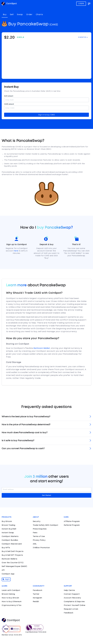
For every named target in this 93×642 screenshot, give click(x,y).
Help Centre (69, 590)
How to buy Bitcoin (10, 598)
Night (6, 579)
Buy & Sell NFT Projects (12, 555)
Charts (39, 14)
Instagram (37, 598)
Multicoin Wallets (9, 559)
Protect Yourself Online (74, 605)
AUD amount (8, 96)
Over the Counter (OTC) (12, 562)
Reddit (36, 601)
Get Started (46, 495)
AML (35, 544)
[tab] (46, 417)
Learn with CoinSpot (11, 590)
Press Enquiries (40, 529)
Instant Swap (8, 532)
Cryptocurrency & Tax (11, 605)
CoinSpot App (8, 574)
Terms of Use (39, 536)
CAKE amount (9, 104)
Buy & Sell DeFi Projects (12, 551)
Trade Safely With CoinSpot (45, 525)
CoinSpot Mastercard (12, 544)
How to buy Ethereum (12, 601)
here (16, 251)
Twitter (36, 594)
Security (36, 521)
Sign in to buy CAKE (46, 115)
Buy (4, 14)
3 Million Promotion (41, 547)
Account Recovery (72, 598)
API (3, 570)
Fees (35, 532)
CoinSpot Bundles (10, 540)
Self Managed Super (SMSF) (14, 566)
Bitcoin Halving (8, 594)
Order (29, 14)
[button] (46, 416)
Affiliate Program (72, 521)
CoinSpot (11, 620)
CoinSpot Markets (10, 536)
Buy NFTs (6, 547)
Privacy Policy (39, 540)
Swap (20, 14)
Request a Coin (71, 609)
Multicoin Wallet (41, 348)
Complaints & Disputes (74, 601)
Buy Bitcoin (7, 521)
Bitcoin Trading (8, 525)
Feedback (68, 613)
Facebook (37, 590)
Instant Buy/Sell (9, 529)
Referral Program (72, 525)
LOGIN (81, 3)
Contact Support (72, 594)
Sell (12, 14)
